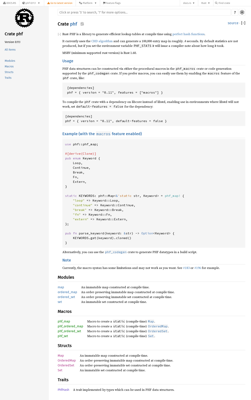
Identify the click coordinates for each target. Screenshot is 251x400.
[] (243, 23)
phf (73, 24)
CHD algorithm (102, 41)
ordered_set (66, 297)
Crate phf (14, 34)
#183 (186, 268)
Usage (67, 61)
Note (66, 260)
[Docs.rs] (9, 3)
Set (60, 370)
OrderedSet (66, 365)
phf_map (64, 321)
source (233, 23)
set (60, 302)
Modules (10, 60)
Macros (9, 66)
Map (61, 355)
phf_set (63, 336)
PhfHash (63, 390)
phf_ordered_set (69, 331)
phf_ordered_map (70, 326)
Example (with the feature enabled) (102, 133)
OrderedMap (67, 360)
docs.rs (187, 3)
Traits (8, 77)
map (61, 287)
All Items (10, 49)
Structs (9, 72)
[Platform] (88, 3)
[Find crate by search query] (234, 3)
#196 (197, 268)
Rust (203, 3)
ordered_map (67, 292)
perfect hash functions (188, 34)
